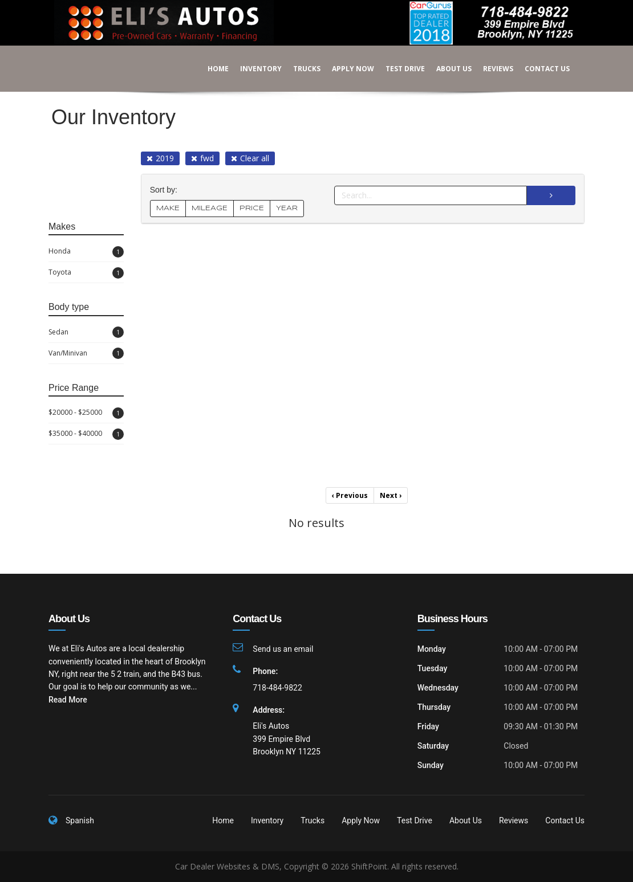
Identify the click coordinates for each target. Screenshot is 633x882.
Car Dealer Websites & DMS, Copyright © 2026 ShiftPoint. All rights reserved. (316, 866)
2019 (160, 158)
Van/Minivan (86, 353)
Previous (350, 495)
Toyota (86, 273)
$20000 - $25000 (86, 413)
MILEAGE (210, 208)
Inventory (253, 69)
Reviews (490, 69)
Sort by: (166, 190)
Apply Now (345, 69)
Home (210, 69)
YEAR (287, 208)
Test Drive (397, 69)
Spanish (80, 820)
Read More (67, 699)
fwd (202, 158)
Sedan (86, 332)
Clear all (250, 158)
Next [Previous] (390, 495)
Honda (86, 252)
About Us (446, 69)
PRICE (252, 208)
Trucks (299, 69)
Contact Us (539, 69)
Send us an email (283, 649)
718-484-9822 (277, 687)
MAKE (168, 208)
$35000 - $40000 (86, 434)
